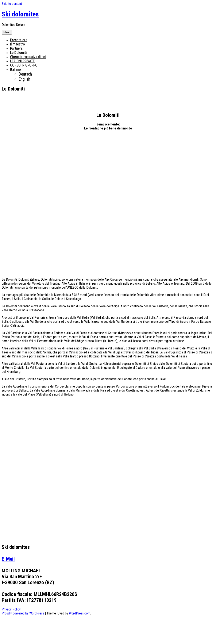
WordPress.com (79, 613)
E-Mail (8, 559)
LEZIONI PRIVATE (22, 61)
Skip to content (12, 4)
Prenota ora (18, 40)
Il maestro (17, 44)
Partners (16, 48)
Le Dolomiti (18, 53)
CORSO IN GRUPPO (24, 65)
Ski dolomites (20, 14)
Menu (6, 32)
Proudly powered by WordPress (23, 613)
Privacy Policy (11, 609)
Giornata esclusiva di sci (28, 57)
